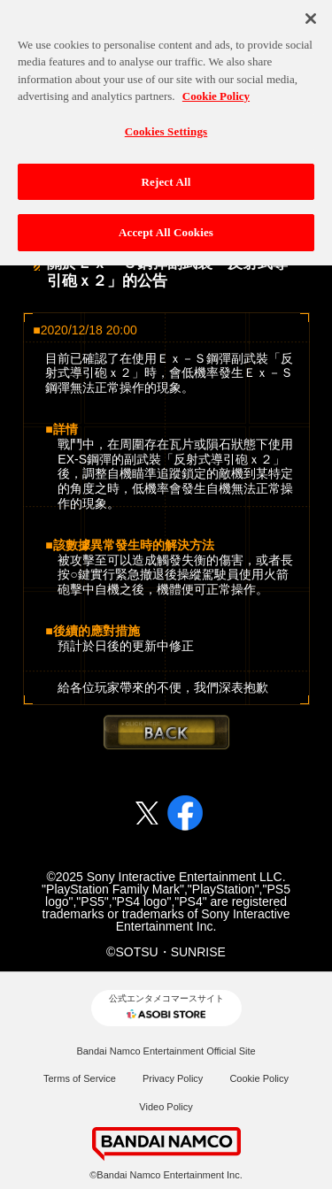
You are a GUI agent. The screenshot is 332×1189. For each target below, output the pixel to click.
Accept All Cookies (166, 228)
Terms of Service (79, 1078)
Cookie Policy (259, 1078)
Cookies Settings (166, 127)
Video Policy (165, 1106)
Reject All (166, 177)
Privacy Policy (173, 1078)
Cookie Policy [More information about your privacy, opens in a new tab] (216, 92)
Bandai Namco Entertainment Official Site (165, 1051)
